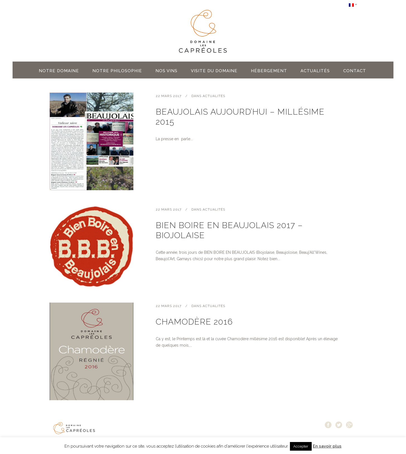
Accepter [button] (300, 446)
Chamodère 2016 (194, 322)
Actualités (214, 96)
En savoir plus (327, 446)
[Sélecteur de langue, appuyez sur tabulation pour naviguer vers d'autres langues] (353, 4)
